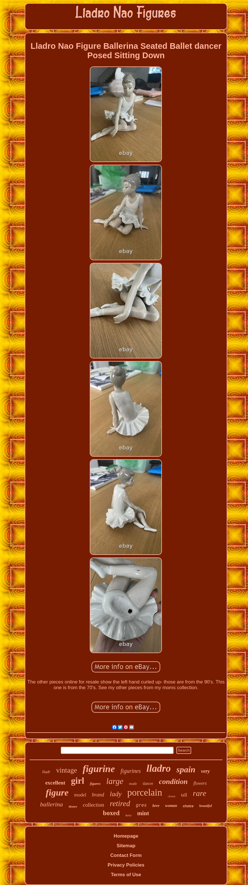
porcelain (144, 792)
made (133, 783)
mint (143, 813)
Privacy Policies (126, 865)
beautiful (205, 806)
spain (185, 769)
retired (120, 803)
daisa (128, 815)
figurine (99, 769)
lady (116, 794)
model (80, 795)
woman (171, 806)
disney (73, 806)
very (205, 771)
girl (77, 781)
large (114, 781)
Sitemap (125, 845)
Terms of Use (126, 874)
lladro (158, 768)
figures (95, 783)
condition (173, 781)
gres (141, 805)
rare (199, 793)
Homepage (126, 836)
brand (98, 795)
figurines (130, 771)
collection (93, 805)
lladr (46, 771)
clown (171, 796)
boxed (111, 813)
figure (57, 792)
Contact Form (126, 855)
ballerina (51, 804)
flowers (200, 783)
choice (188, 806)
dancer (148, 783)
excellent (55, 783)
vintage (66, 770)
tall (184, 795)
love (155, 805)
